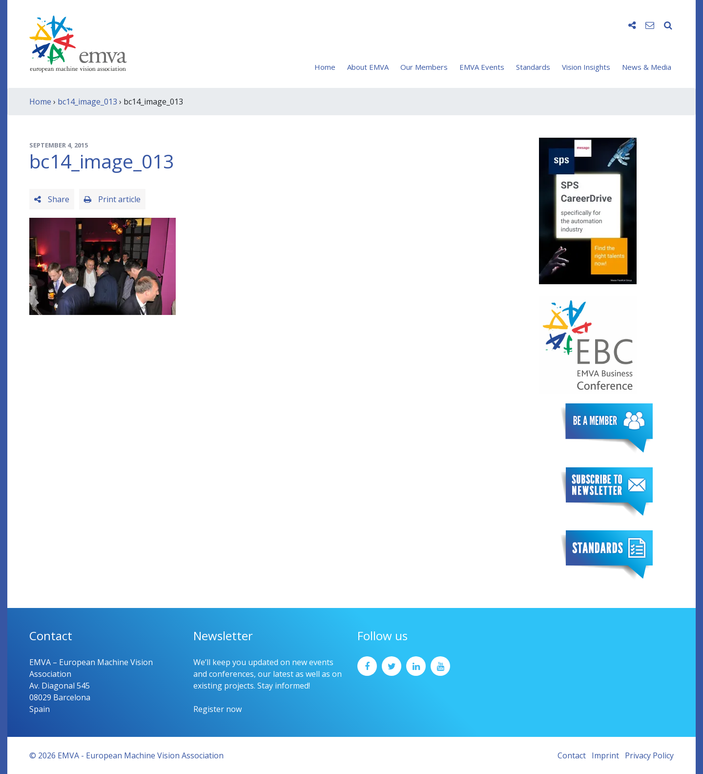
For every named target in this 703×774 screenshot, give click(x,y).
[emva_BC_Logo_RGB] (588, 343)
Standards (533, 67)
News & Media (646, 67)
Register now (217, 709)
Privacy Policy (649, 755)
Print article (112, 199)
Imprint (605, 755)
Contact (572, 755)
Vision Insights (586, 67)
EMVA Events (481, 67)
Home (324, 67)
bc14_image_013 (87, 101)
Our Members (424, 67)
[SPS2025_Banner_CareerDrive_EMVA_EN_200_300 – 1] (588, 210)
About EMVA (368, 67)
